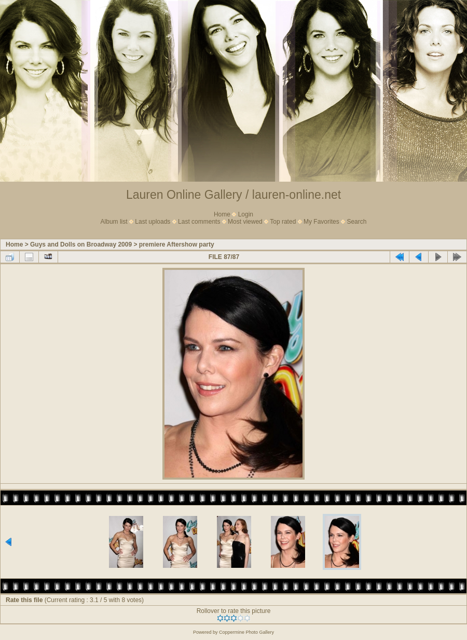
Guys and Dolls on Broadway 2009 (81, 244)
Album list (114, 221)
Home (222, 214)
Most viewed (245, 221)
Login (245, 214)
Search (356, 221)
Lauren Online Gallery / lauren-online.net (233, 194)
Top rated (283, 221)
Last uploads (152, 221)
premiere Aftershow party (176, 244)
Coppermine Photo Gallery (246, 632)
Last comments (199, 221)
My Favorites (321, 221)
